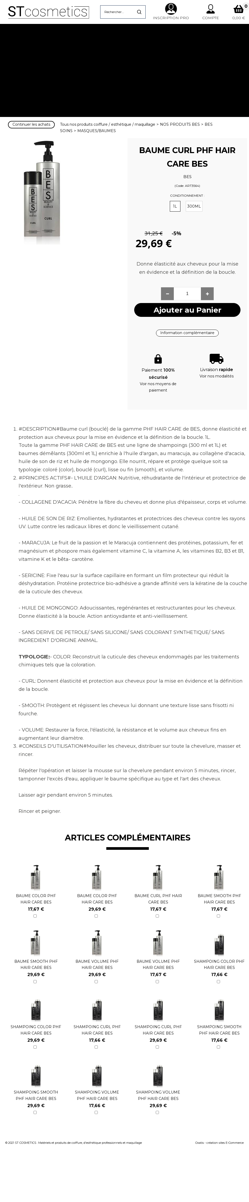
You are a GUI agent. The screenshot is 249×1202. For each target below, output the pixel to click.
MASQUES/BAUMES (96, 130)
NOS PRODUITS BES (180, 124)
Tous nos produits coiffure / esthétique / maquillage (107, 124)
